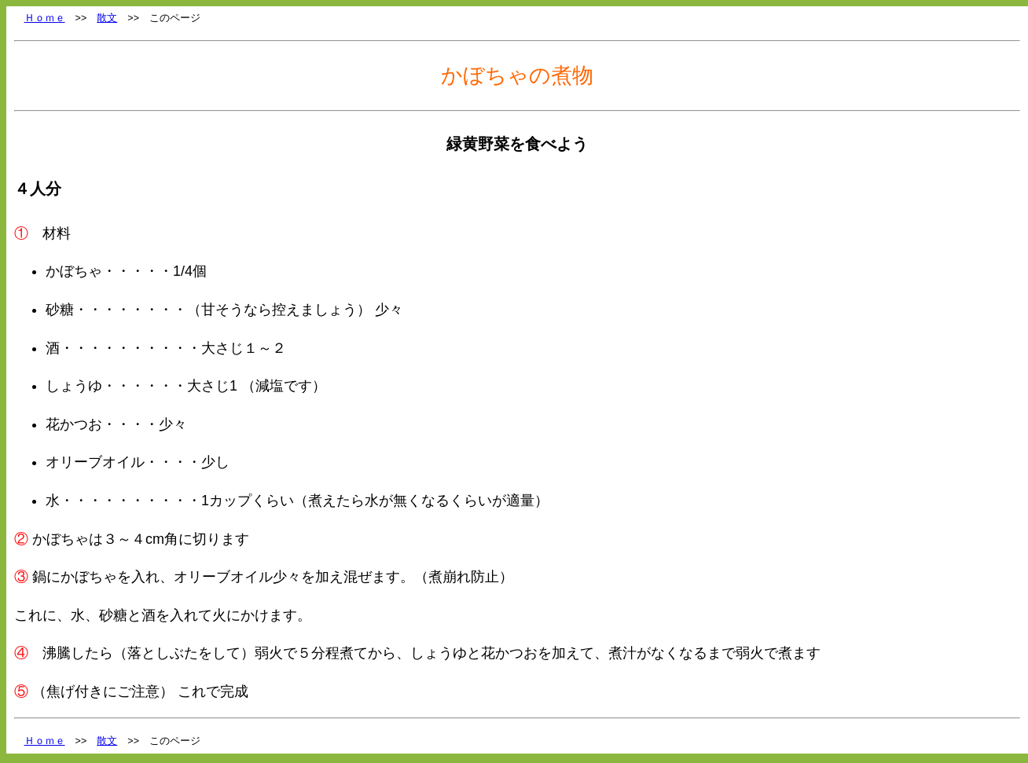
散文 (107, 18)
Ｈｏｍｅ (44, 18)
